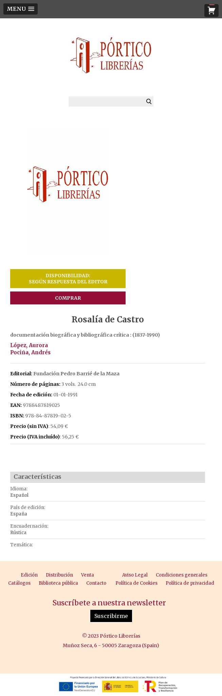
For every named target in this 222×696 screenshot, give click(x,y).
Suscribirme (111, 616)
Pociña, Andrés (30, 352)
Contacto (96, 583)
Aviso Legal (135, 575)
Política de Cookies (136, 583)
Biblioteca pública (58, 583)
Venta (87, 575)
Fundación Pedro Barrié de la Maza (76, 374)
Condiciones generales (181, 575)
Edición (29, 575)
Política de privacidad (190, 583)
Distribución (59, 575)
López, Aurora (29, 345)
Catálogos (19, 583)
